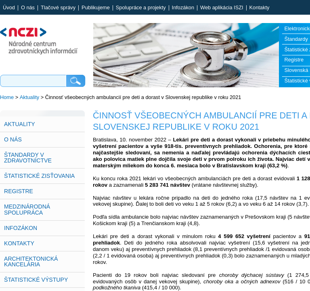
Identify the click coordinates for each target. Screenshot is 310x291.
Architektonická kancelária (31, 261)
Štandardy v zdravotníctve (28, 158)
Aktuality (29, 97)
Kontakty (259, 8)
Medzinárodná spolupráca (27, 209)
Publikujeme (96, 8)
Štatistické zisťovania (39, 176)
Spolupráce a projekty (141, 8)
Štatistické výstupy (36, 279)
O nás (28, 8)
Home (7, 97)
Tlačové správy (58, 8)
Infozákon (183, 8)
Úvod (9, 8)
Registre (18, 191)
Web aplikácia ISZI (221, 8)
